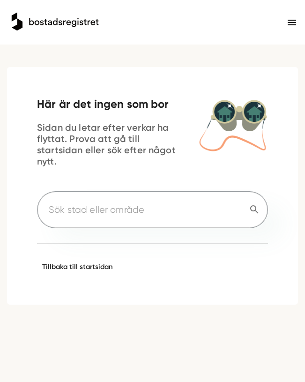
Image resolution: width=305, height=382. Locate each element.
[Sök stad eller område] (141, 210)
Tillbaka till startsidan (77, 266)
